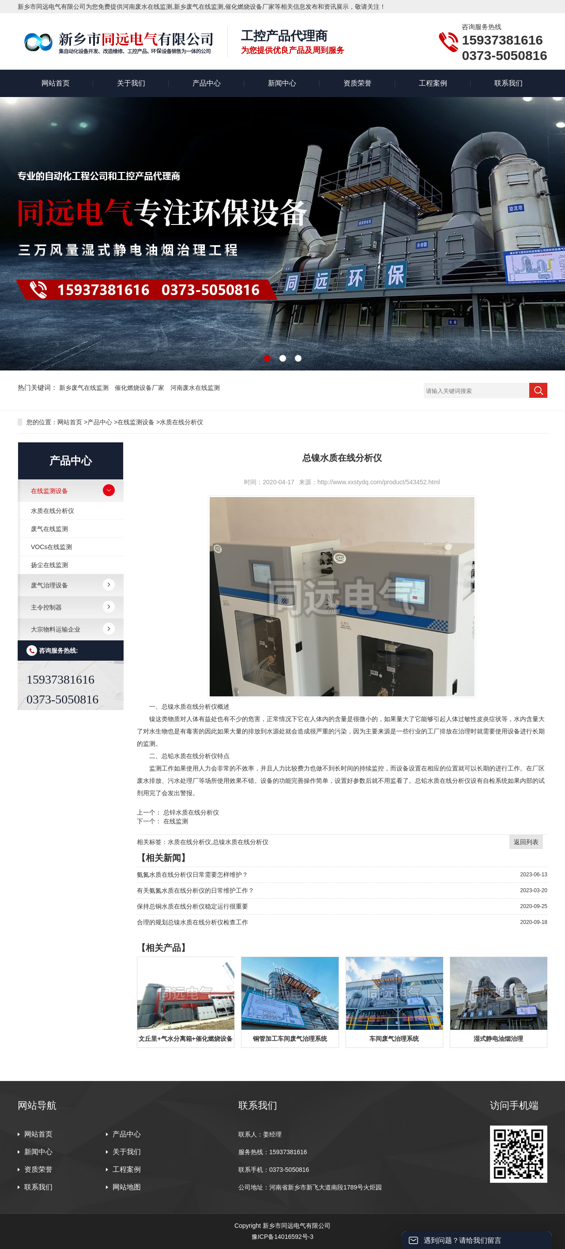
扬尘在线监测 (49, 564)
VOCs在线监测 (51, 546)
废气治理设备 (49, 585)
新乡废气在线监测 (84, 387)
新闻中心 (282, 83)
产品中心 (206, 83)
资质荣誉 (357, 83)
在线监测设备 (135, 422)
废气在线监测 (49, 528)
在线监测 (175, 821)
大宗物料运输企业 (55, 629)
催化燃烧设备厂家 (140, 387)
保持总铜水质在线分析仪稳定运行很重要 (192, 906)
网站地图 (127, 1187)
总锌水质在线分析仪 (191, 812)
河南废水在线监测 (195, 387)
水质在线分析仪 (181, 422)
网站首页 (55, 83)
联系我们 (508, 83)
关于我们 (131, 83)
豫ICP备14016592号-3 (282, 1236)
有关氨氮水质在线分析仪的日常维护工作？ (195, 890)
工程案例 (433, 83)
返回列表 (526, 841)
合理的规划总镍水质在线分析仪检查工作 (192, 922)
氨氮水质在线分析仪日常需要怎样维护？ (192, 874)
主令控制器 (46, 607)
